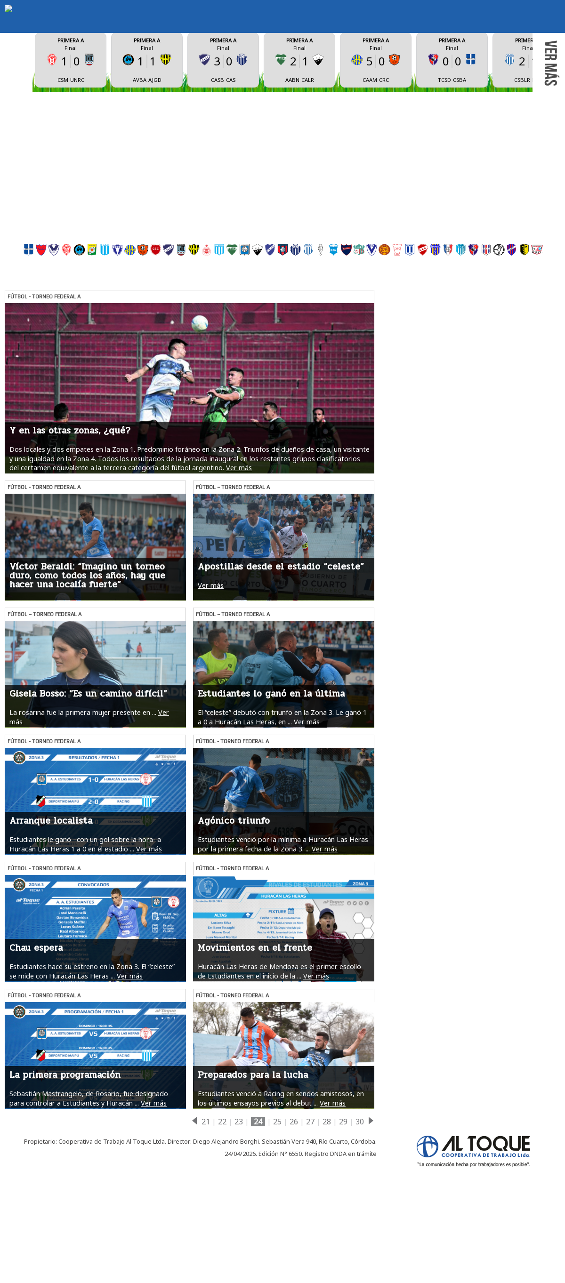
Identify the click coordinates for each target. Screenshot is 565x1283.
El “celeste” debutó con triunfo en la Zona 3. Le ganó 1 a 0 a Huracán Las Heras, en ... (282, 798)
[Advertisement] (283, 210)
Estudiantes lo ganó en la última (271, 775)
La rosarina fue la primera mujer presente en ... (82, 793)
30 (359, 1203)
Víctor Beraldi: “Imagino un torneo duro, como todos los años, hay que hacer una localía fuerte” (87, 657)
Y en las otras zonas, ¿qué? (69, 512)
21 (206, 1203)
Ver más (239, 549)
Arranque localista (50, 902)
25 (277, 1203)
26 (294, 1203)
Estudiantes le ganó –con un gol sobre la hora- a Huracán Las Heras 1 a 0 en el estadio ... (85, 925)
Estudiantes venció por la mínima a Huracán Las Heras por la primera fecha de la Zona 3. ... (283, 925)
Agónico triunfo (234, 902)
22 (222, 1203)
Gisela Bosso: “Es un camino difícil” (88, 775)
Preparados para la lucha (253, 1156)
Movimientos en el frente (255, 1029)
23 (238, 1203)
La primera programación (65, 1156)
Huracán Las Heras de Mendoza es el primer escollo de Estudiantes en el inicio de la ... (279, 1052)
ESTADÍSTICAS (348, 60)
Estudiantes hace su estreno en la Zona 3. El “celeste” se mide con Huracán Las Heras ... (92, 1052)
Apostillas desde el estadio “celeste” (281, 648)
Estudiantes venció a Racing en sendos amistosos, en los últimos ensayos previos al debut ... (281, 1179)
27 (310, 1203)
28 (327, 1203)
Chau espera (36, 1029)
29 (343, 1203)
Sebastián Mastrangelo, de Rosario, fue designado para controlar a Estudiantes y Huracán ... (88, 1179)
